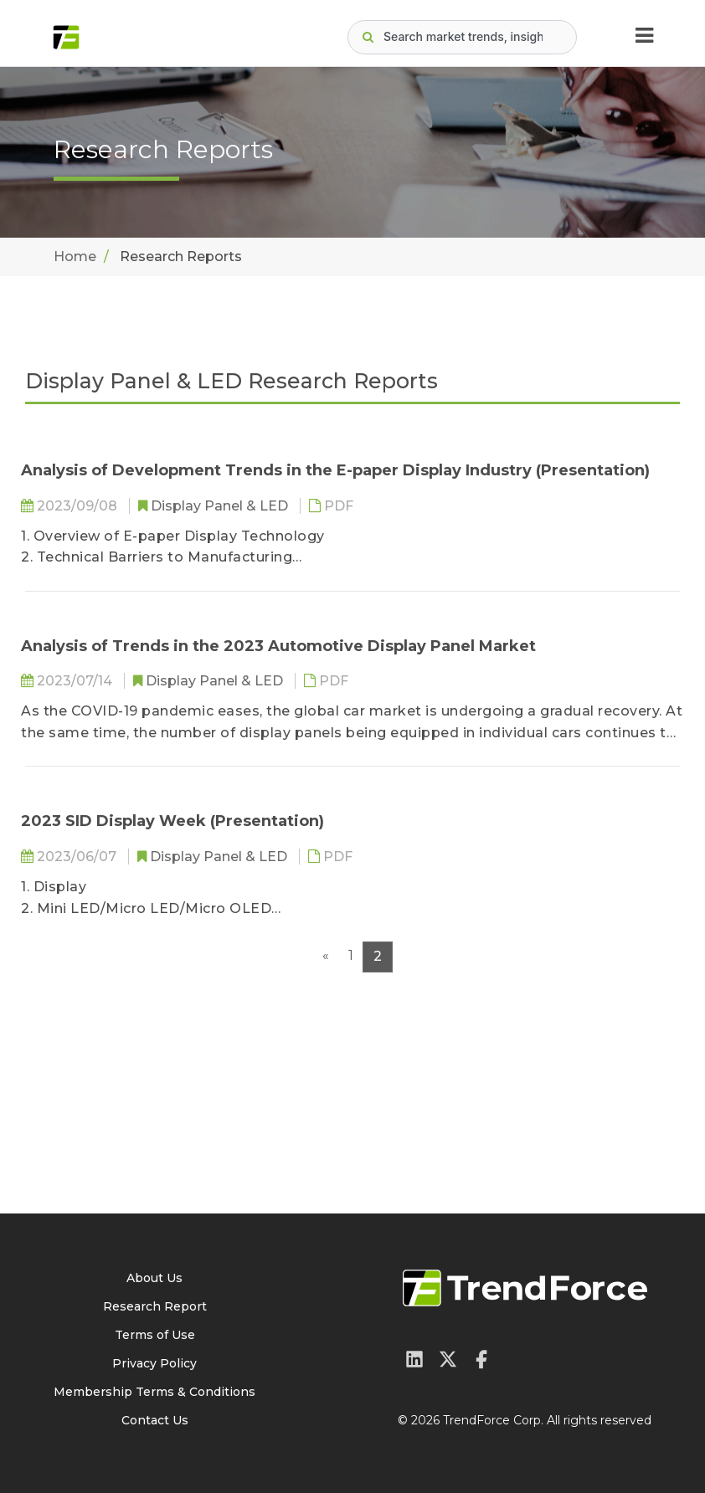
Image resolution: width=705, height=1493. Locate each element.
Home (75, 256)
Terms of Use (155, 1334)
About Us (154, 1277)
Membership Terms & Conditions (154, 1391)
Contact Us (154, 1420)
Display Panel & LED (221, 506)
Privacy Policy (154, 1363)
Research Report (155, 1306)
